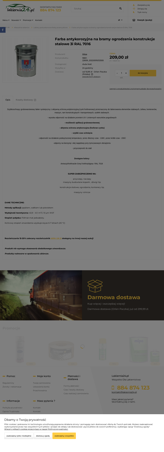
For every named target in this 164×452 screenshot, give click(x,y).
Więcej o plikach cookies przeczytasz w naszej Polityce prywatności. (36, 429)
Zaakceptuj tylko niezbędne (18, 436)
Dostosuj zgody (43, 436)
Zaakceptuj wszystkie (64, 436)
